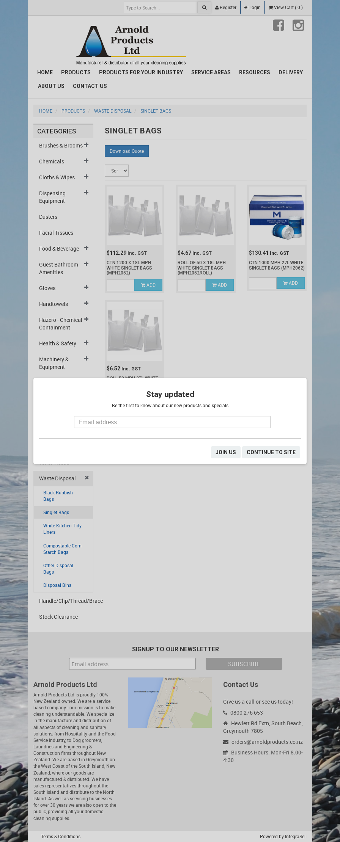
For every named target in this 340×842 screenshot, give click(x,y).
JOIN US (226, 452)
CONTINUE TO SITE (271, 452)
